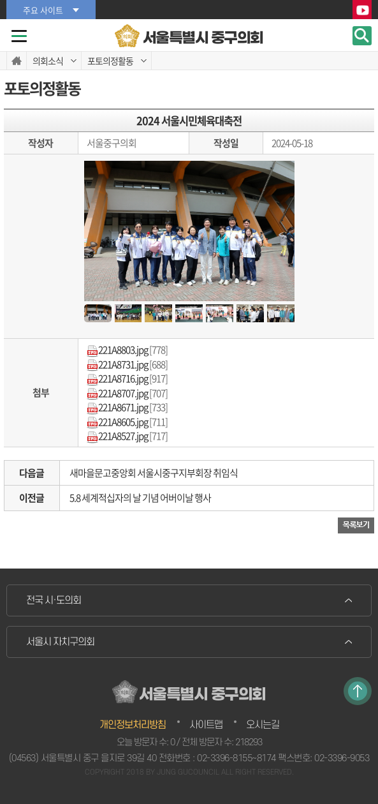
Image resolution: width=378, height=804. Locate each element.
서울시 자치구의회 (60, 642)
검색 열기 (362, 35)
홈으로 (16, 61)
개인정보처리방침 (132, 725)
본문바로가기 (0, 0)
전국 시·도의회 (53, 600)
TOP (357, 691)
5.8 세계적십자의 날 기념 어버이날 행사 (140, 498)
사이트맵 (205, 725)
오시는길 (262, 725)
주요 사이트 (43, 10)
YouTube (362, 10)
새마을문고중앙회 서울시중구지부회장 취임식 (153, 473)
